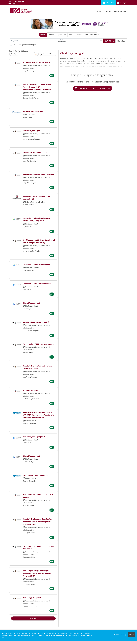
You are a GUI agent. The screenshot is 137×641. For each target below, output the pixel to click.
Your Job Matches (75, 34)
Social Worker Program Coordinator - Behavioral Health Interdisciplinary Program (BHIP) (38, 521)
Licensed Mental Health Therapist (36, 264)
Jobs (108, 11)
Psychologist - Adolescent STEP (36, 475)
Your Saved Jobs (91, 34)
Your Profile (121, 11)
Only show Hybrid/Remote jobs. (25, 45)
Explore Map (61, 34)
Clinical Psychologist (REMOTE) (35, 437)
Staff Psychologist (30, 390)
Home (100, 11)
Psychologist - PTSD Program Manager (38, 344)
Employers (122, 2)
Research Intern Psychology (34, 111)
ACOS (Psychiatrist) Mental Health (36, 62)
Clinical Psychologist (31, 131)
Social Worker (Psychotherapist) (36, 322)
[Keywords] (33, 40)
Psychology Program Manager (35, 598)
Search (42, 34)
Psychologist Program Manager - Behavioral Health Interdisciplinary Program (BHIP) (37, 573)
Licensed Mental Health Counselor (36, 284)
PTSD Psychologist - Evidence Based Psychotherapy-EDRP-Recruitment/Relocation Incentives (37, 87)
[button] (121, 40)
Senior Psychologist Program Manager (38, 174)
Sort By (13, 54)
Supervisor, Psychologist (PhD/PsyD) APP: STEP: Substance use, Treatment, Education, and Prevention (38, 415)
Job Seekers (108, 2)
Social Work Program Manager (35, 152)
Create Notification (48, 54)
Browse (51, 34)
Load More (33, 618)
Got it (131, 634)
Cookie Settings (120, 634)
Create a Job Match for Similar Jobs (93, 88)
